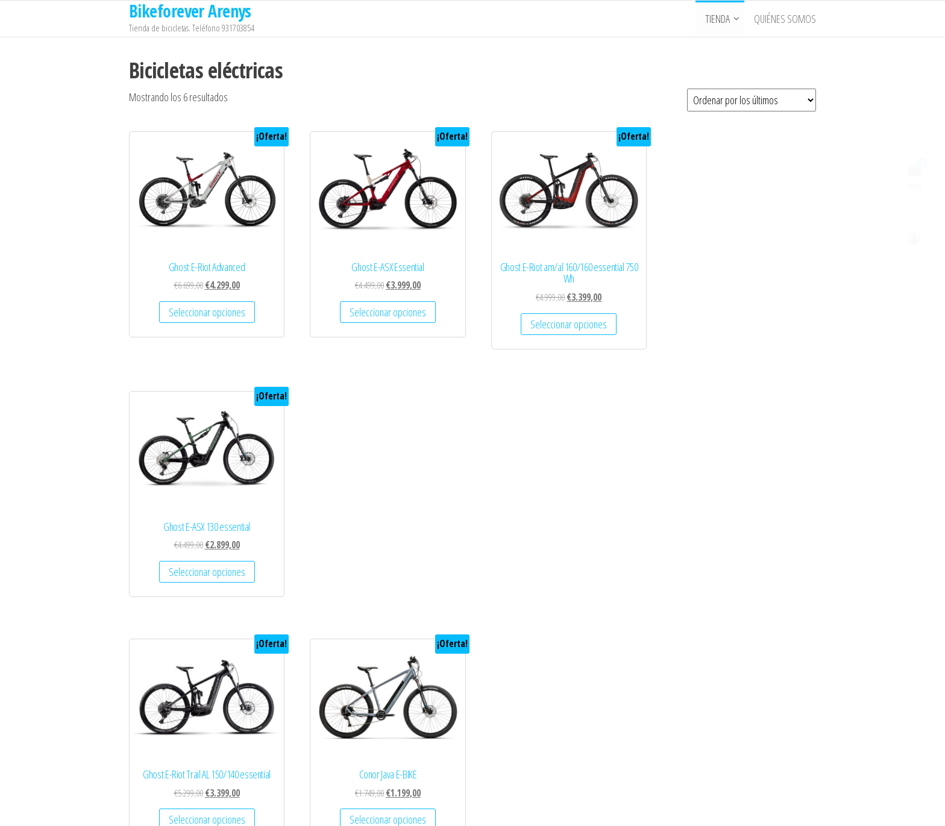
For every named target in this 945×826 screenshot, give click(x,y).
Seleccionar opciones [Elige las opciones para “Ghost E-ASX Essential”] (382, 309)
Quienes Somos (166, 678)
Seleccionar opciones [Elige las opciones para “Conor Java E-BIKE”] (382, 565)
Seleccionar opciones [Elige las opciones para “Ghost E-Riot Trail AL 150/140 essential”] (204, 565)
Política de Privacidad (175, 723)
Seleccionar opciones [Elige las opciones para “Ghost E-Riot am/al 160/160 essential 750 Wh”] (560, 321)
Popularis (541, 805)
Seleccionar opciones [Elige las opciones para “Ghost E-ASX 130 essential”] (737, 309)
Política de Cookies (172, 746)
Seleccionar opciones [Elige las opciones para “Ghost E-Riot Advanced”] (204, 309)
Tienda (717, 18)
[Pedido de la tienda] (751, 100)
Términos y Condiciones (180, 700)
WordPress (472, 805)
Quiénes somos (785, 18)
